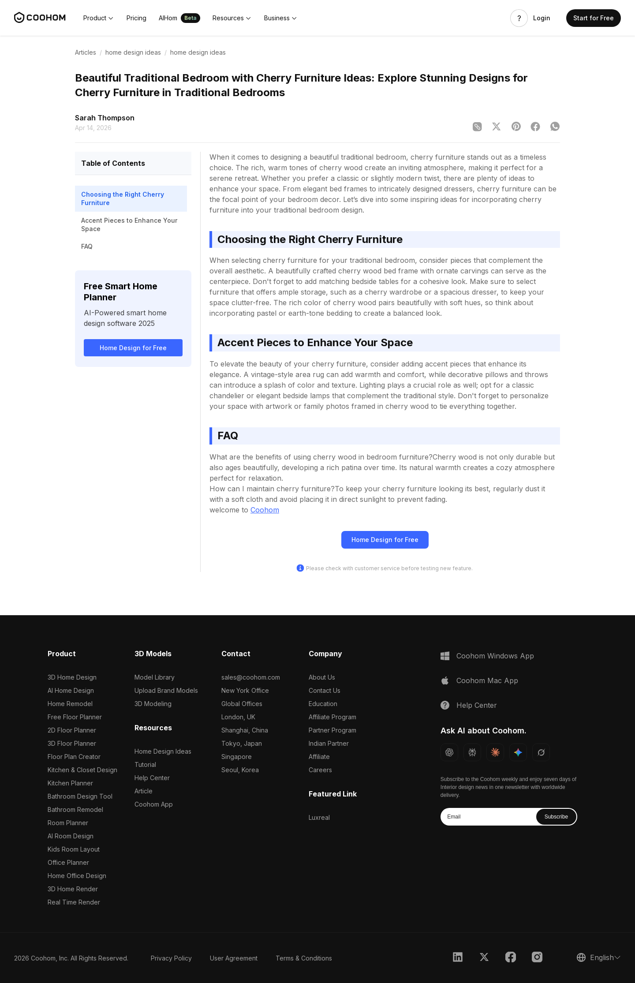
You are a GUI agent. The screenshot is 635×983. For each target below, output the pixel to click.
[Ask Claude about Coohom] (495, 752)
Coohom (264, 509)
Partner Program (332, 730)
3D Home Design (72, 677)
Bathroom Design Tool (80, 796)
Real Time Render (74, 902)
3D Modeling (153, 703)
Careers (320, 770)
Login (541, 18)
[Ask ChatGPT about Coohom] (449, 752)
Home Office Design (77, 875)
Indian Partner (329, 743)
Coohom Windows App (495, 655)
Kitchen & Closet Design (82, 770)
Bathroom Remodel (75, 809)
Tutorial (145, 764)
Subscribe (556, 817)
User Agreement (234, 958)
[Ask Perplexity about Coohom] (472, 752)
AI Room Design (70, 836)
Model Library (154, 677)
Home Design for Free (133, 347)
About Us (322, 677)
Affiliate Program (332, 717)
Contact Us (324, 690)
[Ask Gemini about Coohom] (518, 752)
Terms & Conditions (304, 958)
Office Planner (68, 862)
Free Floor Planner (75, 717)
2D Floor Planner (72, 730)
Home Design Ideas (162, 751)
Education (323, 703)
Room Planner (68, 822)
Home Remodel (70, 703)
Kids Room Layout (74, 849)
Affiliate (319, 756)
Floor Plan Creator (74, 756)
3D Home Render (73, 889)
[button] (98, 18)
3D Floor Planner (72, 743)
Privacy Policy (171, 958)
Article (143, 791)
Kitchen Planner (70, 783)
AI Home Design (71, 690)
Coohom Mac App (487, 680)
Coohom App (153, 804)
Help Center (152, 777)
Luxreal (319, 817)
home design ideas (133, 52)
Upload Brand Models (166, 690)
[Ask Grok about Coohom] (541, 752)
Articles (85, 52)
